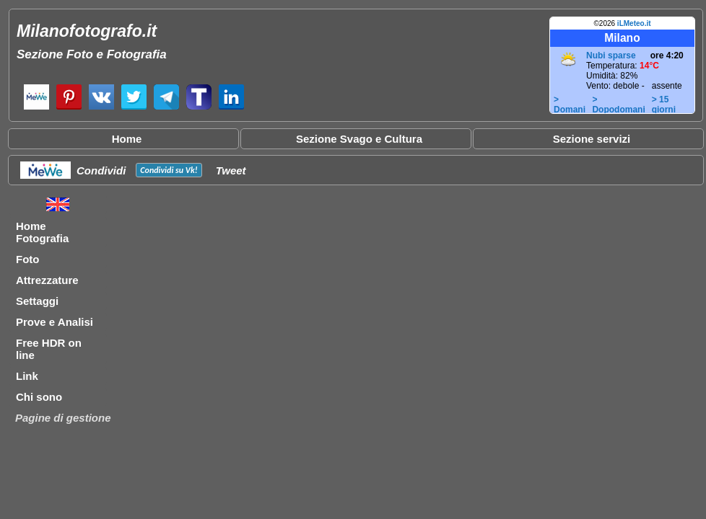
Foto (27, 259)
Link (27, 376)
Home (127, 139)
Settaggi (37, 301)
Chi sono (39, 397)
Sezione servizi (592, 139)
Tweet (231, 170)
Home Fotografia (42, 232)
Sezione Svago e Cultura (359, 139)
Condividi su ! (168, 170)
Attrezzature (47, 280)
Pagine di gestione (63, 418)
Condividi (101, 170)
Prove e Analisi (54, 322)
